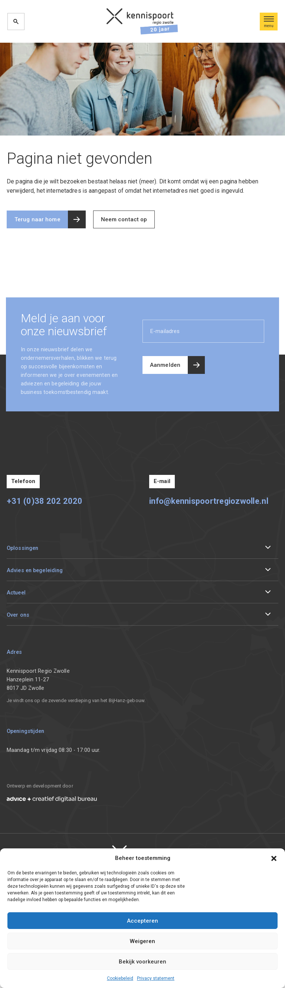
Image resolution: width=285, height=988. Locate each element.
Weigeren (142, 941)
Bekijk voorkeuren (142, 961)
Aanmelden (165, 365)
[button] (274, 858)
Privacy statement (155, 978)
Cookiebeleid (120, 978)
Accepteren (142, 920)
